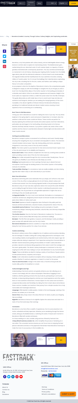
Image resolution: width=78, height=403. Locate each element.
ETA (21, 3)
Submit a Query (68, 394)
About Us (5, 387)
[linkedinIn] (4, 61)
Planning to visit (51, 48)
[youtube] (21, 376)
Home (2, 36)
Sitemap (44, 387)
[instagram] (4, 66)
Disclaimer (5, 394)
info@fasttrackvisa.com (49, 368)
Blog (39, 3)
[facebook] (4, 51)
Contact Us (31, 3)
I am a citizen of (40, 48)
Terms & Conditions (48, 389)
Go (61, 49)
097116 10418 (52, 371)
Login (73, 3)
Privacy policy (46, 392)
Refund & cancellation (49, 394)
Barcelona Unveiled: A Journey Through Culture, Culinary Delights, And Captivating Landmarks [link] (39, 36)
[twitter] (9, 376)
